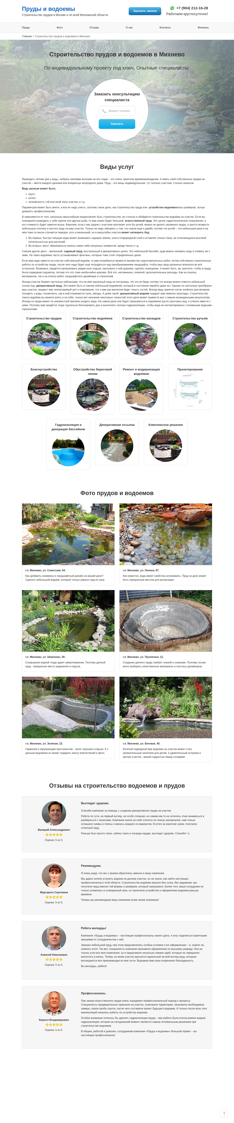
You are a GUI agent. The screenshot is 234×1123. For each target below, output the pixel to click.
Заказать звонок (143, 11)
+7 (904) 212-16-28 (191, 8)
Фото (60, 27)
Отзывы (94, 27)
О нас (129, 27)
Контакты (165, 27)
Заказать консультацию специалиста (117, 97)
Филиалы (203, 27)
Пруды (26, 27)
